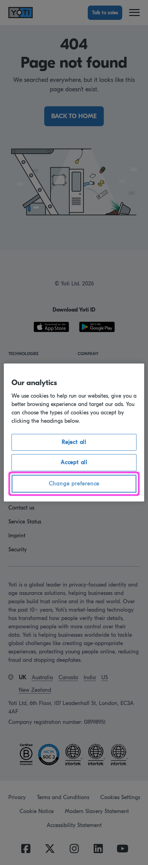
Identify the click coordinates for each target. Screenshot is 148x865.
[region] (74, 432)
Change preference (74, 484)
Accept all (74, 462)
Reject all (74, 442)
